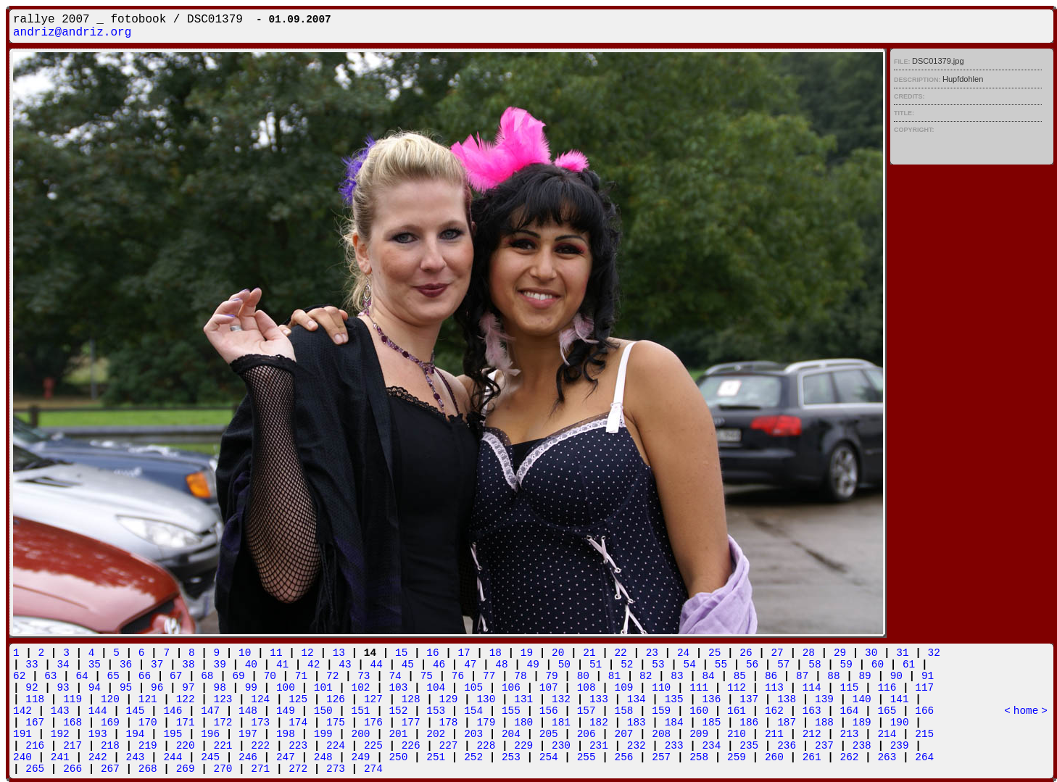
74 (395, 676)
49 (533, 664)
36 (126, 664)
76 (458, 676)
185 (711, 722)
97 (188, 688)
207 (624, 734)
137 (748, 699)
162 (774, 711)
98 (220, 688)
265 (34, 769)
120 (110, 699)
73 (363, 676)
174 (298, 722)
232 (636, 746)
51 (595, 664)
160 (698, 711)
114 (812, 688)
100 (285, 688)
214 (886, 734)
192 (60, 734)
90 (896, 676)
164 (849, 711)
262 (849, 757)
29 (840, 653)
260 (774, 757)
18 (495, 653)
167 (34, 722)
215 (924, 734)
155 (511, 711)
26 (745, 653)
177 (411, 722)
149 (285, 711)
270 (223, 769)
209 (698, 734)
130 (485, 699)
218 (110, 746)
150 (323, 711)
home (1026, 711)
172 (223, 722)
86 (771, 676)
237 (824, 746)
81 (614, 676)
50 (564, 664)
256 (624, 757)
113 (774, 688)
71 (301, 676)
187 (786, 722)
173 (260, 722)
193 (97, 734)
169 (110, 722)
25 (714, 653)
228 (485, 746)
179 (485, 722)
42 (313, 664)
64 (81, 676)
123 (223, 699)
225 (373, 746)
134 (636, 699)
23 (652, 653)
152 (398, 711)
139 (824, 699)
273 (335, 769)
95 (126, 688)
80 (583, 676)
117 (924, 688)
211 (774, 734)
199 (323, 734)
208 (661, 734)
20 (558, 653)
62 (19, 676)
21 (589, 653)
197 (248, 734)
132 (561, 699)
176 (373, 722)
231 (598, 746)
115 (849, 688)
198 (285, 734)
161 (736, 711)
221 (223, 746)
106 (511, 688)
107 (548, 688)
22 (620, 653)
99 (251, 688)
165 (886, 711)
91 (927, 676)
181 (561, 722)
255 (586, 757)
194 (135, 734)
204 (511, 734)
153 (435, 711)
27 (777, 653)
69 (238, 676)
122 (185, 699)
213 (849, 734)
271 (260, 769)
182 (598, 722)
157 (586, 711)
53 (658, 664)
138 (786, 699)
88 (833, 676)
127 (373, 699)
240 (22, 757)
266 (72, 769)
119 (72, 699)
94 (94, 688)
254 (548, 757)
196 (210, 734)
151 (361, 711)
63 (50, 676)
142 (22, 711)
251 (435, 757)
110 (661, 688)
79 (551, 676)
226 (411, 746)
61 (909, 664)
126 (335, 699)
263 (886, 757)
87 (802, 676)
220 (185, 746)
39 (220, 664)
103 (398, 688)
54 (690, 664)
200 (361, 734)
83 (677, 676)
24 (683, 653)
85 (740, 676)
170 (147, 722)
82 (645, 676)
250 (398, 757)
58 (814, 664)
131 (523, 699)
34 (63, 664)
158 (624, 711)
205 (548, 734)
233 (674, 746)
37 (157, 664)
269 (185, 769)
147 (210, 711)
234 (711, 746)
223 (298, 746)
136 (711, 699)
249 (361, 757)
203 (473, 734)
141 (899, 699)
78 (520, 676)
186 (748, 722)
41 (282, 664)
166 (924, 711)
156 (548, 711)
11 (276, 653)
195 (172, 734)
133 (598, 699)
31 (902, 653)
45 (408, 664)
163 (812, 711)
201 (398, 734)
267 (110, 769)
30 (871, 653)
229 (523, 746)
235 (748, 746)
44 (376, 664)
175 (335, 722)
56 (752, 664)
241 (60, 757)
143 (60, 711)
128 (411, 699)
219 (147, 746)
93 (63, 688)
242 (97, 757)
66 (144, 676)
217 (72, 746)
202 (435, 734)
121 (147, 699)
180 (523, 722)
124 (260, 699)
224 (335, 746)
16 (432, 653)
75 (426, 676)
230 (561, 746)
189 (862, 722)
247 (285, 757)
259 (736, 757)
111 (698, 688)
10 (245, 653)
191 (22, 734)
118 (34, 699)
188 (824, 722)
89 (864, 676)
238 (862, 746)
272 (298, 769)
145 (135, 711)
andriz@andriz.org (72, 32)
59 (846, 664)
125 (298, 699)
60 (877, 664)
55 (721, 664)
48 (501, 664)
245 (210, 757)
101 (323, 688)
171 (185, 722)
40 (251, 664)
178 (448, 722)
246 (248, 757)
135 (674, 699)
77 (489, 676)
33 (31, 664)
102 (361, 688)
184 (674, 722)
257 (661, 757)
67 (176, 676)
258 (698, 757)
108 (586, 688)
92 (31, 688)
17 (463, 653)
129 (448, 699)
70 (270, 676)
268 (147, 769)
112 (736, 688)
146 (172, 711)
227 (448, 746)
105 (473, 688)
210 (736, 734)
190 (899, 722)
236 (786, 746)
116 (886, 688)
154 (473, 711)
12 (307, 653)
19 (527, 653)
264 (924, 757)
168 (72, 722)
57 (783, 664)
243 (135, 757)
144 (97, 711)
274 (373, 769)
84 (708, 676)
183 (636, 722)
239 (899, 746)
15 (401, 653)
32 (934, 653)
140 (862, 699)
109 (624, 688)
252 (473, 757)
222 (260, 746)
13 (339, 653)
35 (94, 664)
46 (439, 664)
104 (435, 688)
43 (345, 664)
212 (812, 734)
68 (207, 676)
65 (113, 676)
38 (188, 664)
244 (172, 757)
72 (332, 676)
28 (809, 653)
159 (661, 711)
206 (586, 734)
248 (323, 757)
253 (511, 757)
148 (248, 711)
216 (34, 746)
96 (157, 688)
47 (470, 664)
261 (812, 757)
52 (627, 664)
